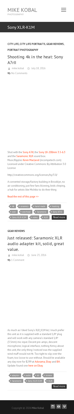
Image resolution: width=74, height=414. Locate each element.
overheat (26, 211)
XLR (46, 217)
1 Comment (17, 260)
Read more (59, 217)
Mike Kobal (22, 9)
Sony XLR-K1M (19, 217)
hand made (40, 206)
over (14, 211)
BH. (58, 361)
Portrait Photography (22, 50)
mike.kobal (17, 68)
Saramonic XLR (24, 156)
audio (28, 375)
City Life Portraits (32, 44)
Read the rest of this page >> (23, 196)
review (49, 375)
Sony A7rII (28, 152)
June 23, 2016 (38, 255)
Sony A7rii (57, 211)
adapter (15, 375)
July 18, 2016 (38, 68)
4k (13, 206)
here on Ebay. (35, 365)
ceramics (24, 206)
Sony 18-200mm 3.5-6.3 (52, 152)
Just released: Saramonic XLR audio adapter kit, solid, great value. (35, 243)
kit (38, 375)
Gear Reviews (55, 44)
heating (55, 206)
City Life (13, 44)
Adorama (40, 361)
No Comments (19, 73)
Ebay (48, 361)
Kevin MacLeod (31, 160)
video (35, 217)
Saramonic (41, 211)
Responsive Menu (64, 10)
